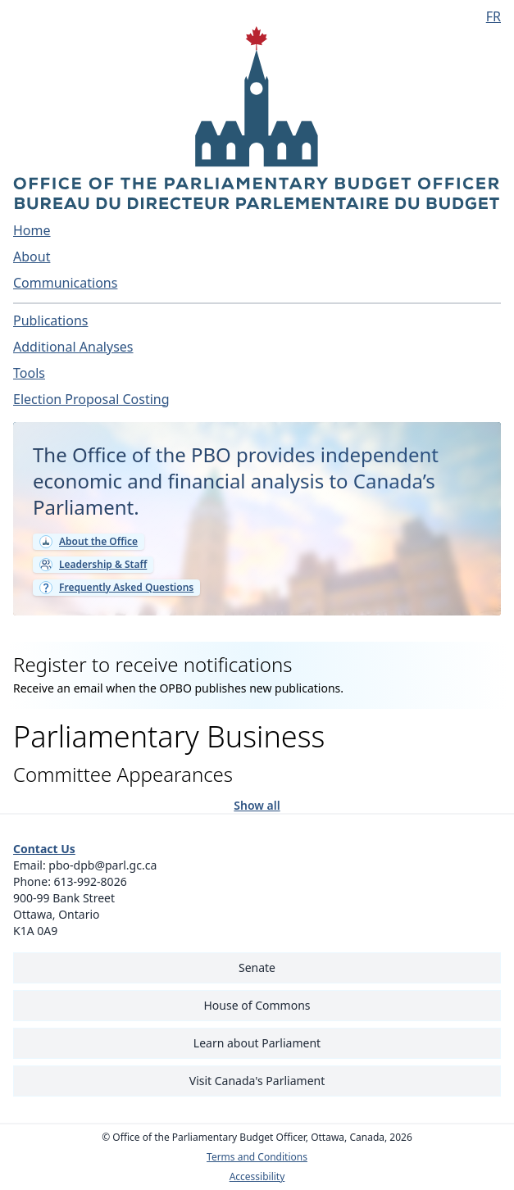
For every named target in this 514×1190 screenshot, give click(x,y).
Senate (257, 967)
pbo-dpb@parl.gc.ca (102, 865)
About (31, 257)
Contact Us (44, 848)
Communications (65, 283)
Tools (29, 373)
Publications (50, 320)
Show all (257, 804)
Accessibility (257, 1176)
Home (32, 230)
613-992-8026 (90, 881)
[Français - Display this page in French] (487, 16)
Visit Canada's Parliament (257, 1080)
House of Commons (257, 1005)
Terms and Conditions (257, 1157)
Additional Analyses (73, 347)
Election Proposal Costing (91, 399)
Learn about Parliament (257, 1043)
